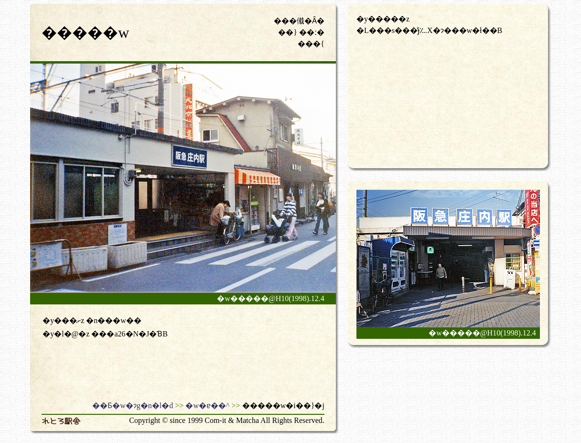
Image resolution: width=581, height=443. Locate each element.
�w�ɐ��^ (207, 405)
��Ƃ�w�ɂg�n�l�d (132, 405)
